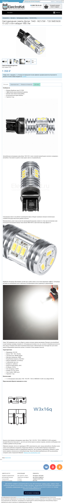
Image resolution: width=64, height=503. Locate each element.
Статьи (19, 479)
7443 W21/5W (32, 18)
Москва (5, 1)
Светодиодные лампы (22, 18)
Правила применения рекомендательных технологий (8, 477)
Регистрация (35, 1)
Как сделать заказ (22, 475)
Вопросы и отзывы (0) (26, 84)
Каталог (10, 12)
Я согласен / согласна (32, 493)
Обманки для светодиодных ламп (32, 452)
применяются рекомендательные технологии (28, 497)
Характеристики (14, 84)
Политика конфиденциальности (32, 488)
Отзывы (19, 481)
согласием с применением (13, 487)
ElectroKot (8, 458)
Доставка (36, 84)
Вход (26, 1)
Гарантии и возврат (23, 477)
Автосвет (12, 18)
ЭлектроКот (6, 18)
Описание (5, 84)
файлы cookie (46, 483)
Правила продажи (7, 481)
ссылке (24, 76)
